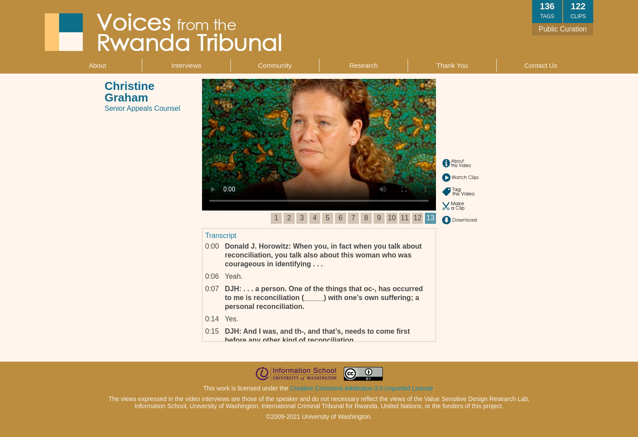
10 (392, 218)
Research (363, 65)
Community (275, 65)
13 (431, 218)
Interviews (186, 65)
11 (405, 218)
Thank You (452, 65)
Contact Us (540, 65)
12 (418, 218)
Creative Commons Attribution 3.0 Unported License (361, 388)
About (97, 65)
